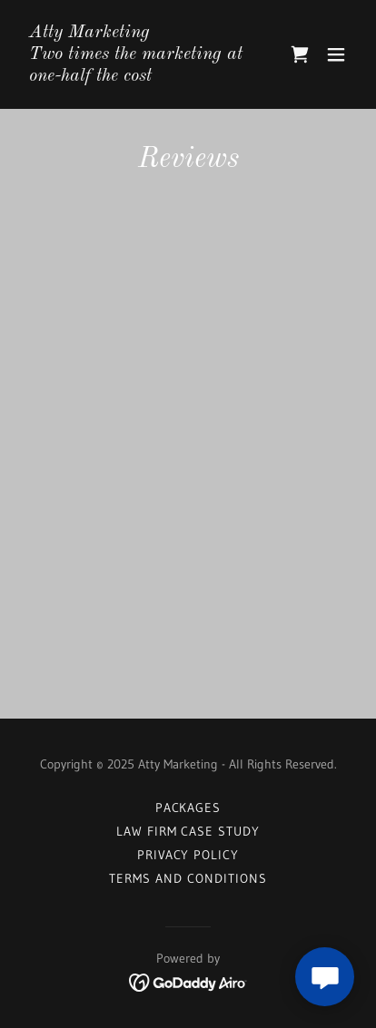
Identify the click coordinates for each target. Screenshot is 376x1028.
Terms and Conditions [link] (188, 878)
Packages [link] (188, 807)
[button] (336, 54)
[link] (138, 75)
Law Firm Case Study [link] (188, 831)
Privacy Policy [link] (188, 855)
